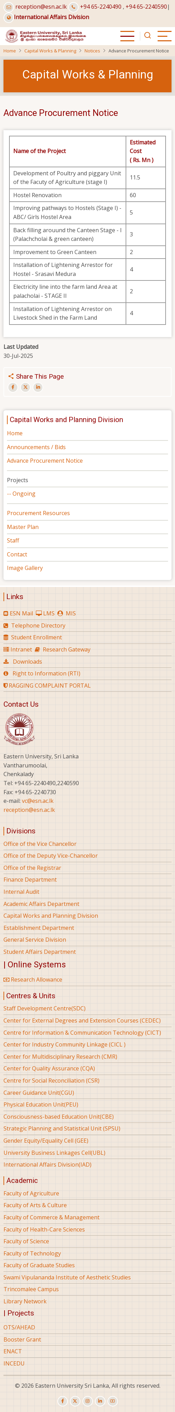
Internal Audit (21, 892)
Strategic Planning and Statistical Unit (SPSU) (61, 1128)
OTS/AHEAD (19, 1327)
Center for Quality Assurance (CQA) (49, 1068)
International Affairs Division (46, 17)
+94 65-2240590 (146, 6)
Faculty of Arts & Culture (35, 1205)
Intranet (21, 649)
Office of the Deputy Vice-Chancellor (50, 855)
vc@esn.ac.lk (38, 801)
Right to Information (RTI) (46, 673)
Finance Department (30, 879)
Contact (17, 554)
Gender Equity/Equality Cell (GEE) (45, 1140)
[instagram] (87, 1401)
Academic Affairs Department (41, 904)
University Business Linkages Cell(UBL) (54, 1153)
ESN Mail (21, 613)
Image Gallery (25, 568)
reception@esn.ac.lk (41, 6)
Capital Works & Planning (50, 51)
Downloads (27, 661)
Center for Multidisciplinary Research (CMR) (60, 1056)
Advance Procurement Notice (45, 460)
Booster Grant (22, 1339)
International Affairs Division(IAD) (47, 1164)
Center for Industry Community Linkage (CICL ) (64, 1044)
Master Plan (23, 527)
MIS (71, 613)
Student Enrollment (36, 637)
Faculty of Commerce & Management (51, 1217)
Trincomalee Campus (31, 1289)
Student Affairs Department (39, 952)
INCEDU (14, 1363)
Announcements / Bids (36, 447)
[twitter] (75, 1401)
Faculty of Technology (32, 1253)
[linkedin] (100, 1401)
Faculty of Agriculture (31, 1193)
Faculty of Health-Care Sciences (44, 1229)
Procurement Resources (38, 513)
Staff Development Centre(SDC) (44, 1008)
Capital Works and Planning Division (50, 915)
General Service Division (34, 939)
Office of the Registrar (32, 868)
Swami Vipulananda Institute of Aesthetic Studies (67, 1277)
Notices (92, 51)
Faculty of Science (26, 1241)
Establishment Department (38, 928)
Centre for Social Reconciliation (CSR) (51, 1080)
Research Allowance (32, 979)
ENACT (12, 1351)
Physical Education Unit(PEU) (40, 1104)
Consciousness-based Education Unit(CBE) (58, 1116)
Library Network (25, 1301)
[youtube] (113, 1401)
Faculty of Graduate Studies (39, 1265)
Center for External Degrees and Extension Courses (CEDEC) (82, 1020)
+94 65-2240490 (100, 6)
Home (9, 51)
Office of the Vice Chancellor (40, 844)
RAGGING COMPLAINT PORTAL (47, 685)
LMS (49, 613)
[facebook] (62, 1401)
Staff (13, 540)
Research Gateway (66, 649)
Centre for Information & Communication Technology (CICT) (82, 1032)
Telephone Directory (38, 625)
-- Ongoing (21, 493)
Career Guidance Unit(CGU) (38, 1092)
